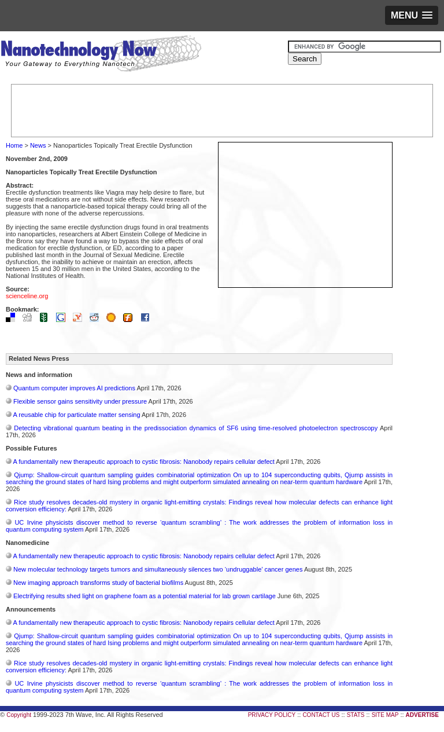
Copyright (18, 715)
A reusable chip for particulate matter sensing (76, 414)
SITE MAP (385, 715)
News (38, 145)
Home (14, 145)
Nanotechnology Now (101, 55)
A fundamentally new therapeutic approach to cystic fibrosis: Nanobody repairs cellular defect (143, 461)
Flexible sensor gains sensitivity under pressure (80, 401)
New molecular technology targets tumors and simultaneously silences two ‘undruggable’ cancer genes (157, 569)
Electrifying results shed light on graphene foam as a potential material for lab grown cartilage (144, 595)
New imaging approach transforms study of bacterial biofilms (98, 582)
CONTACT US (320, 715)
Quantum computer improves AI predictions (74, 388)
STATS (356, 715)
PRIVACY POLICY (271, 715)
